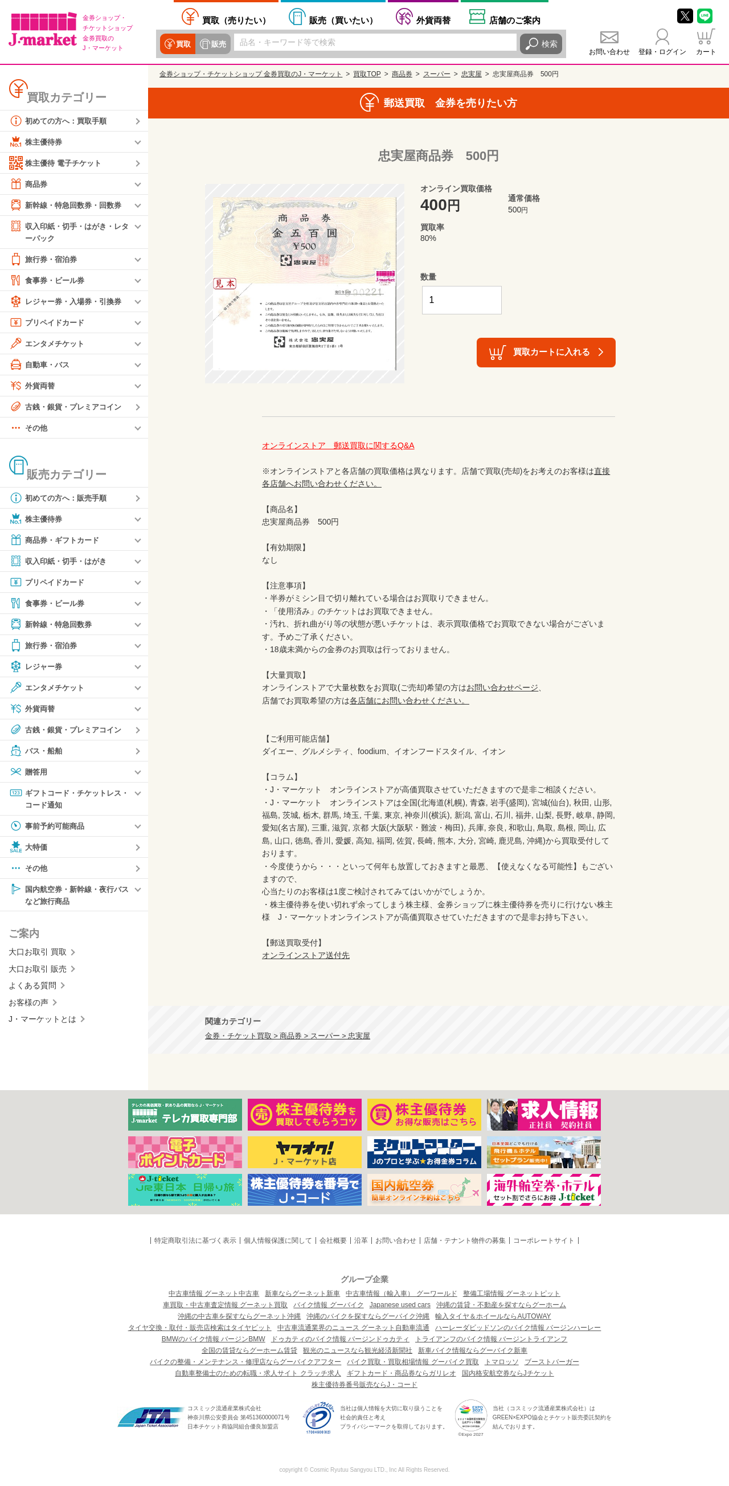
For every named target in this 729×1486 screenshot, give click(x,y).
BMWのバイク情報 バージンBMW (213, 1339)
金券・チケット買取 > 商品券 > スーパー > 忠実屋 (287, 1036)
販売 (217, 43)
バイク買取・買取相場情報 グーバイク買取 (412, 1362)
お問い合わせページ (502, 687)
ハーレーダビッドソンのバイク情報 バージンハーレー (518, 1328)
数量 (428, 276)
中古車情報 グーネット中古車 (214, 1293)
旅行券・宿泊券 (45, 260)
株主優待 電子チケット (58, 163)
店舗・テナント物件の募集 (465, 1241)
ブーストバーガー (552, 1362)
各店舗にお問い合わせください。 (409, 700)
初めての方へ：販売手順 (61, 498)
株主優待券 (37, 142)
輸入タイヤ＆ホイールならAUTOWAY (493, 1316)
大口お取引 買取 (38, 954)
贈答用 (29, 772)
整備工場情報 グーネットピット (511, 1293)
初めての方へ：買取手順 (61, 121)
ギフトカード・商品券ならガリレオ (401, 1373)
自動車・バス (41, 365)
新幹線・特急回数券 (53, 625)
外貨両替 (433, 20)
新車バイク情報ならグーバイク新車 (472, 1350)
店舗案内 (514, 20)
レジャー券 (37, 667)
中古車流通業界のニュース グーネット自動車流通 (353, 1328)
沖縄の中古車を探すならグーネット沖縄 (239, 1316)
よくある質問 (32, 988)
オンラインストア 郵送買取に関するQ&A (338, 445)
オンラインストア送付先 (306, 955)
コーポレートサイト (544, 1241)
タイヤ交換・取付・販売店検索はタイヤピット (200, 1328)
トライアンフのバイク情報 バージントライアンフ (491, 1339)
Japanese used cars (400, 1305)
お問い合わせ (609, 52)
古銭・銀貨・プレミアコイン (69, 407)
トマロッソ (502, 1362)
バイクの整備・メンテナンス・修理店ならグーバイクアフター (245, 1362)
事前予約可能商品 (49, 827)
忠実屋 (471, 74)
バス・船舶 (37, 751)
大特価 (29, 848)
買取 (183, 43)
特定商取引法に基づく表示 (195, 1241)
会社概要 (333, 1241)
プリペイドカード (49, 323)
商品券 (29, 184)
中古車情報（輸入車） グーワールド (401, 1293)
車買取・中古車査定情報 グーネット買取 (225, 1305)
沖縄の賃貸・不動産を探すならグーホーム (501, 1305)
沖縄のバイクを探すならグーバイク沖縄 (367, 1316)
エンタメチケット (49, 344)
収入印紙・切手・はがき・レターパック (69, 231)
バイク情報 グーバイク (328, 1305)
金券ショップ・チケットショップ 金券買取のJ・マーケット (250, 74)
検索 (550, 43)
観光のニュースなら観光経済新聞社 (357, 1350)
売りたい (236, 20)
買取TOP (366, 74)
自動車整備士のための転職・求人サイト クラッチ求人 (258, 1373)
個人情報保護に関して (278, 1241)
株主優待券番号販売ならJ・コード (364, 1385)
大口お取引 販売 (38, 971)
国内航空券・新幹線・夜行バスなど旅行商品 (69, 896)
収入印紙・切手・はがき (61, 561)
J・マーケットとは (42, 1021)
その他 (29, 428)
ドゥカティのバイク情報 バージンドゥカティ (340, 1339)
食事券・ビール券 (49, 281)
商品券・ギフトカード (57, 540)
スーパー (436, 74)
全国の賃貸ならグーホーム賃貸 (249, 1350)
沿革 (361, 1241)
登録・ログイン (662, 52)
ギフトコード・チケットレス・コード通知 (65, 799)
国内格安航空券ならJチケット (508, 1373)
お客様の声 (28, 1004)
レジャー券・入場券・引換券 (69, 302)
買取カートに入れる (551, 352)
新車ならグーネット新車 (302, 1293)
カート (706, 52)
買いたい (343, 20)
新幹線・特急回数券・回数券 (69, 205)
